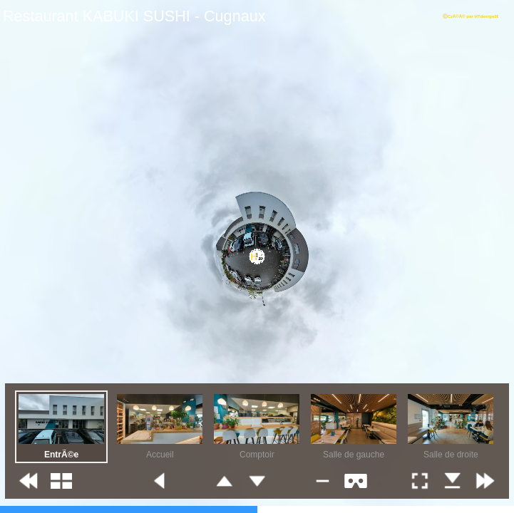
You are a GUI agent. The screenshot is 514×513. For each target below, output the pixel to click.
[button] (28, 481)
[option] (61, 426)
